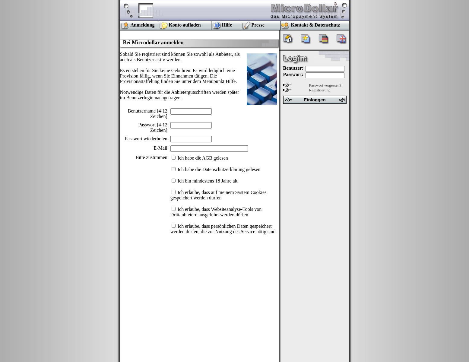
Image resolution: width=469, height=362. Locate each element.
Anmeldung (143, 24)
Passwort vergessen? (325, 85)
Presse (258, 24)
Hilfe (227, 24)
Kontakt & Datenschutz (315, 24)
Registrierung (320, 90)
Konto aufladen (185, 24)
